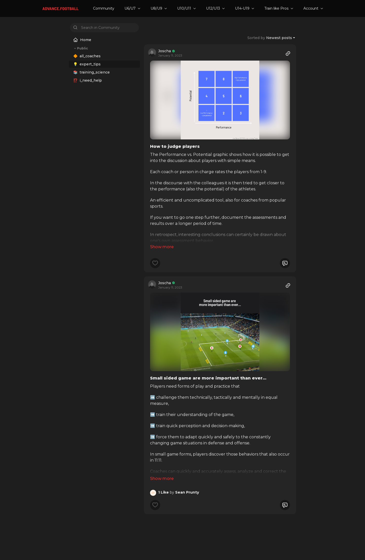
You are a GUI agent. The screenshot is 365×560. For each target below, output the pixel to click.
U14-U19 (244, 8)
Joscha (164, 51)
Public (80, 48)
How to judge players (175, 146)
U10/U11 (186, 8)
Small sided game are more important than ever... (208, 378)
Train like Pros (278, 8)
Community (103, 8)
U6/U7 (132, 8)
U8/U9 (159, 8)
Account (313, 8)
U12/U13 (215, 8)
